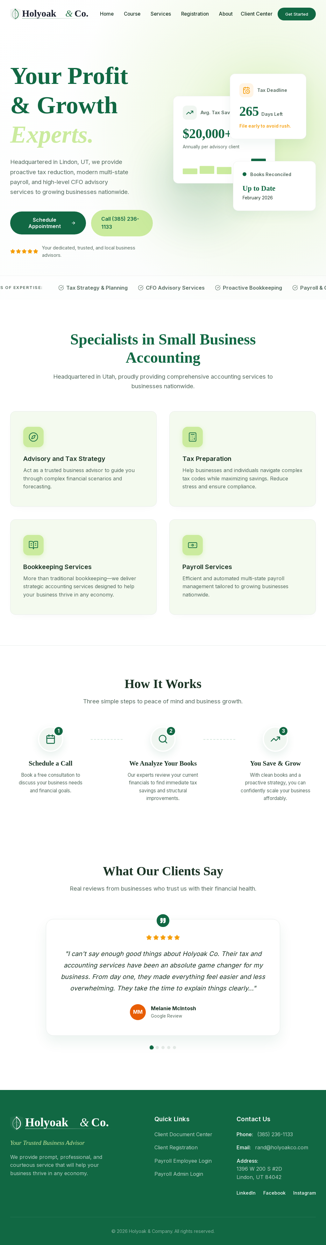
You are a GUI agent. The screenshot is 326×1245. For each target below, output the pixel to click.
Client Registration (176, 1147)
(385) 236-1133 (275, 1134)
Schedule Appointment (52, 223)
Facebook (274, 1193)
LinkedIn (246, 1193)
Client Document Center (183, 1134)
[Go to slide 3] (163, 1047)
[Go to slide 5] (174, 1047)
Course (132, 14)
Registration (195, 14)
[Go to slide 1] (152, 1047)
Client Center (257, 14)
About (226, 14)
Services (161, 14)
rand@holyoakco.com (281, 1147)
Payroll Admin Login (178, 1174)
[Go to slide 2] (157, 1047)
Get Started (296, 14)
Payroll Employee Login (183, 1161)
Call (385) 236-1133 (120, 223)
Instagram (304, 1193)
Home (107, 14)
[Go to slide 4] (168, 1047)
